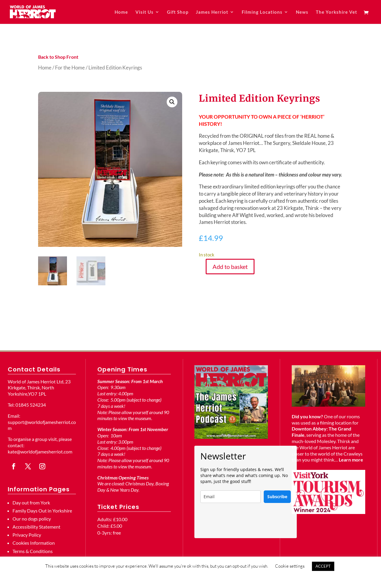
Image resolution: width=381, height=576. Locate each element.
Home (121, 12)
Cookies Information (34, 543)
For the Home (70, 67)
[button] (172, 102)
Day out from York (31, 502)
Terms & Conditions (33, 551)
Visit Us (144, 12)
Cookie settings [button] (290, 566)
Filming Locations (262, 12)
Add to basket (230, 266)
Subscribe (277, 496)
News (302, 12)
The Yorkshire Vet (336, 12)
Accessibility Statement (36, 526)
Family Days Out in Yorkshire (42, 510)
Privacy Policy (27, 535)
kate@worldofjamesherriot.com (40, 451)
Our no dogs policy (32, 518)
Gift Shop (177, 12)
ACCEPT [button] (323, 566)
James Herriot (212, 12)
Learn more (351, 459)
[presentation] (245, 520)
